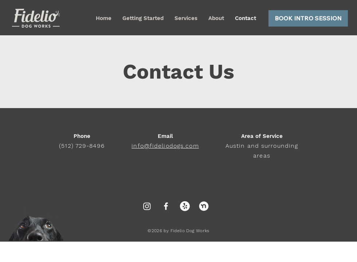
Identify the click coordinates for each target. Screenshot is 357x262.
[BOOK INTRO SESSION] (308, 18)
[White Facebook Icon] (166, 206)
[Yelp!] (185, 206)
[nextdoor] (204, 206)
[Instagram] (147, 206)
